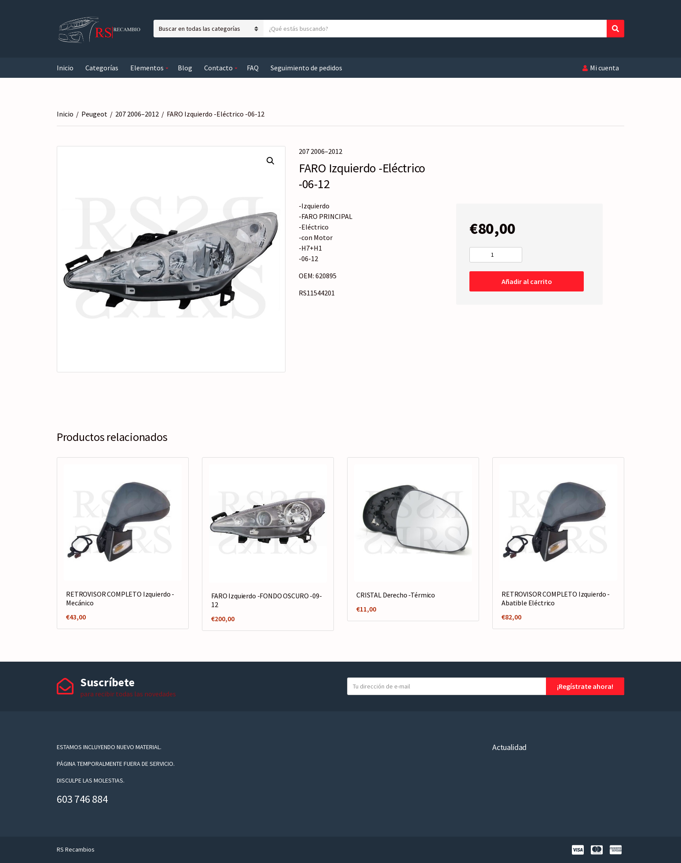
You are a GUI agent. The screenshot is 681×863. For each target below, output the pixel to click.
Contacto (218, 67)
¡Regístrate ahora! (585, 686)
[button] (270, 161)
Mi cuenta (604, 67)
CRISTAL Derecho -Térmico (395, 594)
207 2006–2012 (137, 113)
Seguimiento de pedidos (306, 67)
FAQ (253, 67)
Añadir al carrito (527, 281)
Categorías (101, 67)
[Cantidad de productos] (495, 254)
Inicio (65, 67)
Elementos (147, 67)
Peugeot (94, 113)
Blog (185, 67)
